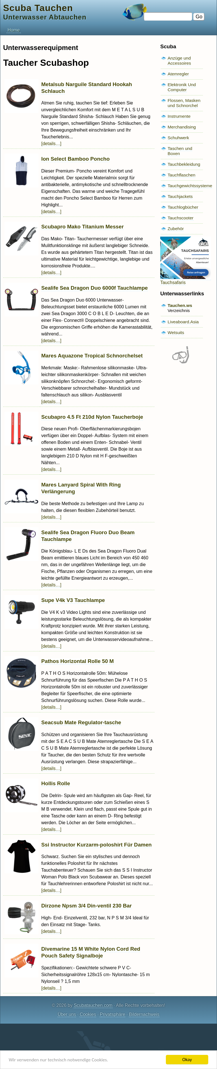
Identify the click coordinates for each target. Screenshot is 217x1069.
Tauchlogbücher (183, 207)
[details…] (51, 143)
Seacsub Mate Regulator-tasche (81, 722)
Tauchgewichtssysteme (190, 185)
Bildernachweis (144, 1014)
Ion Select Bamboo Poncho (75, 159)
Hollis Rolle (55, 783)
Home (14, 30)
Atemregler (178, 73)
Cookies (88, 1014)
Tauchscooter (180, 217)
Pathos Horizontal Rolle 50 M (77, 661)
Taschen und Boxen (180, 151)
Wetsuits (176, 332)
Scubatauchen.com (93, 1005)
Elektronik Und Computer (182, 87)
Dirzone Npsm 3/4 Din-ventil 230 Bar (86, 906)
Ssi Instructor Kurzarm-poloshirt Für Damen (96, 845)
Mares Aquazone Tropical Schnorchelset (92, 356)
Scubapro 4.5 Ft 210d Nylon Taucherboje (92, 417)
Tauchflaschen (181, 175)
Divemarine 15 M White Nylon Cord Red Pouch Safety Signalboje (90, 952)
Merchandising (182, 127)
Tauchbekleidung (184, 164)
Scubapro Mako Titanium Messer (82, 227)
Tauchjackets (180, 196)
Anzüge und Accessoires (179, 61)
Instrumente (179, 116)
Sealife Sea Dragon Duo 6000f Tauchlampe (94, 288)
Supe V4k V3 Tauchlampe (73, 600)
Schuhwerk (178, 137)
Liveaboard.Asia (183, 321)
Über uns (67, 1014)
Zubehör (176, 228)
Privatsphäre (112, 1014)
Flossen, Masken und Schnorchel (184, 103)
